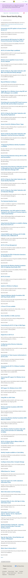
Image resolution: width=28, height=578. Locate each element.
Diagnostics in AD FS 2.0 (7, 334)
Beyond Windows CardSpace (8, 82)
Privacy (3, 572)
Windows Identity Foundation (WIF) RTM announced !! (12, 407)
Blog (16, 571)
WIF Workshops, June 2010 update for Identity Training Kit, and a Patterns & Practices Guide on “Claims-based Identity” (13, 212)
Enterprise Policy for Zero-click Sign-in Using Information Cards (12, 501)
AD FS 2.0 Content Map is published (10, 50)
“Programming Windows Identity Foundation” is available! (13, 145)
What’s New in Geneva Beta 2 (8, 548)
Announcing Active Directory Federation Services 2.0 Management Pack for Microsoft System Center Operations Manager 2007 (14, 168)
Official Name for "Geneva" (8, 471)
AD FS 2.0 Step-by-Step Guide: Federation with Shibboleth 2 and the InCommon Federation (13, 134)
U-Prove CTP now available (8, 306)
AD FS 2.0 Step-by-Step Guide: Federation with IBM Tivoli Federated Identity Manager (13, 71)
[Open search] (23, 2)
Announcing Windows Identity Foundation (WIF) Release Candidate (14, 418)
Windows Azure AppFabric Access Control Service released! (12, 60)
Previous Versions (11, 571)
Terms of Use (20, 572)
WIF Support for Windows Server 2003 (11, 388)
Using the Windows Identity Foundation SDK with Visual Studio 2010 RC (13, 296)
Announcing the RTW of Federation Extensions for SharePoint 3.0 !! (13, 255)
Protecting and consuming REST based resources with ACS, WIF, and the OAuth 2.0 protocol (14, 103)
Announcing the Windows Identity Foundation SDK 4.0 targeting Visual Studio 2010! (13, 266)
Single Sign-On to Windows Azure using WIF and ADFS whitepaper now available (14, 92)
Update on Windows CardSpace (9, 286)
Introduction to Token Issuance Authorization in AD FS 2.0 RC (13, 355)
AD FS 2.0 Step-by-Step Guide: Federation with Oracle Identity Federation (13, 179)
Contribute (21, 571)
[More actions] (26, 13)
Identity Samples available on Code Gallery (12, 452)
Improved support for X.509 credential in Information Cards (12, 481)
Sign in (26, 1)
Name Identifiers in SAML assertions (10, 315)
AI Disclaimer (4, 571)
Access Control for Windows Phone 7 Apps (12, 124)
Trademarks (4, 574)
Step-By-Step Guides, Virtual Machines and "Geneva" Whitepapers (12, 537)
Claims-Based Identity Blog (14, 13)
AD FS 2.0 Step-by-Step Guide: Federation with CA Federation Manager (13, 190)
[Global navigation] (1, 2)
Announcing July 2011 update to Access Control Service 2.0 (13, 29)
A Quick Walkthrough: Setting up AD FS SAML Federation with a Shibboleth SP (13, 234)
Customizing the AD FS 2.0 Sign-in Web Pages (13, 325)
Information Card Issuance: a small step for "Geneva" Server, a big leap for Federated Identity (11, 513)
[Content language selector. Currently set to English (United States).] (7, 566)
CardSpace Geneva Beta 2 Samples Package (12, 462)
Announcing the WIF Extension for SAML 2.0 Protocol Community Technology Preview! (12, 40)
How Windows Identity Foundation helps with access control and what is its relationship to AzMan (13, 430)
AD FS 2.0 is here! (5, 276)
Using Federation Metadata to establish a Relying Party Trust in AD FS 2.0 (14, 223)
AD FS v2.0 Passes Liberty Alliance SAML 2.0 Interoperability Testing (12, 442)
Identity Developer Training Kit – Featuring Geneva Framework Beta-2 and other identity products (12, 526)
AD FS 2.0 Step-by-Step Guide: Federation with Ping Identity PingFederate (13, 114)
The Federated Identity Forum (9, 201)
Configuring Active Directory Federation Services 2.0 (11, 344)
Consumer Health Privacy (11, 572)
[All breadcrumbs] (2, 13)
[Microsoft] (14, 1)
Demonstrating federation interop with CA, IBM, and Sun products (14, 156)
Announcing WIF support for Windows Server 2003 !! (13, 377)
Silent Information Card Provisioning (10, 491)
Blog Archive (6, 13)
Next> (2, 557)
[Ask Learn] (24, 13)
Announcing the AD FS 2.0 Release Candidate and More (13, 366)
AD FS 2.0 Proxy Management (9, 245)
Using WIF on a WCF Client (8, 397)
